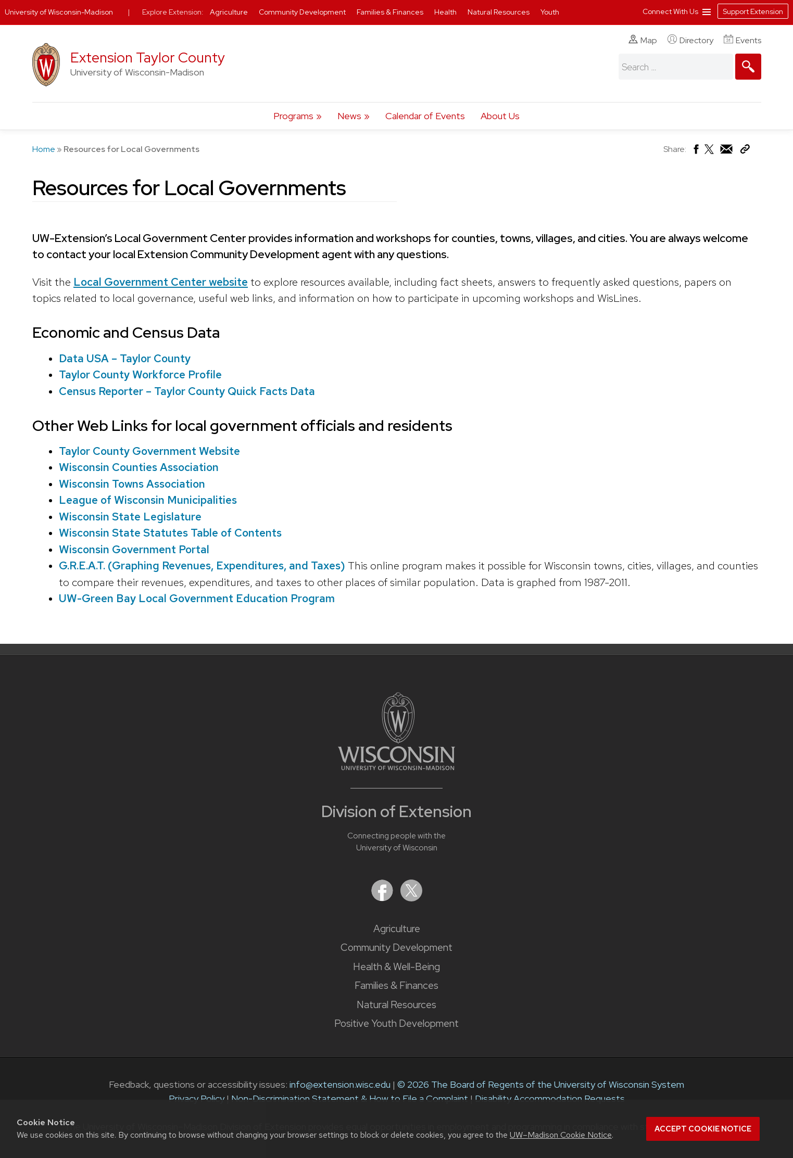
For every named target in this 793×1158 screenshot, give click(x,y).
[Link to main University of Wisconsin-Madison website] (396, 766)
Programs (293, 116)
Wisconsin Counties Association (138, 467)
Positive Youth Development (396, 1023)
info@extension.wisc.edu (340, 1084)
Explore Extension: (173, 12)
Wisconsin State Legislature (129, 517)
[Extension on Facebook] (383, 898)
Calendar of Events (425, 116)
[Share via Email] (727, 151)
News (349, 116)
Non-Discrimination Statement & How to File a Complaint (349, 1098)
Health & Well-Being (396, 966)
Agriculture (396, 928)
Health (446, 12)
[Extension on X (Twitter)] (411, 898)
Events (742, 40)
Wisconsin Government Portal (133, 549)
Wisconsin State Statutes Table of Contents (169, 533)
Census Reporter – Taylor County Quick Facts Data (186, 391)
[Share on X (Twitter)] (709, 153)
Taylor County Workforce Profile (139, 374)
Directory (690, 40)
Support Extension (753, 11)
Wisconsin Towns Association (131, 484)
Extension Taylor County (147, 57)
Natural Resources (396, 1004)
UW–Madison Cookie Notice (561, 1134)
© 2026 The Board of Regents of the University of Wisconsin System (540, 1084)
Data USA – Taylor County (124, 358)
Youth (549, 12)
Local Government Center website (160, 282)
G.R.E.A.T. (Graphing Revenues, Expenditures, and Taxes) (201, 565)
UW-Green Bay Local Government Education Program (196, 598)
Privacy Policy (196, 1098)
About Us (500, 116)
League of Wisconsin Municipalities (147, 500)
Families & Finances (396, 985)
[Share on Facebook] (695, 151)
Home (43, 149)
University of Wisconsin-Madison (59, 12)
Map (642, 40)
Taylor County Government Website (149, 451)
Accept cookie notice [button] (702, 1129)
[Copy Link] (745, 151)
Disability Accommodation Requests (550, 1098)
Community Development (396, 947)
